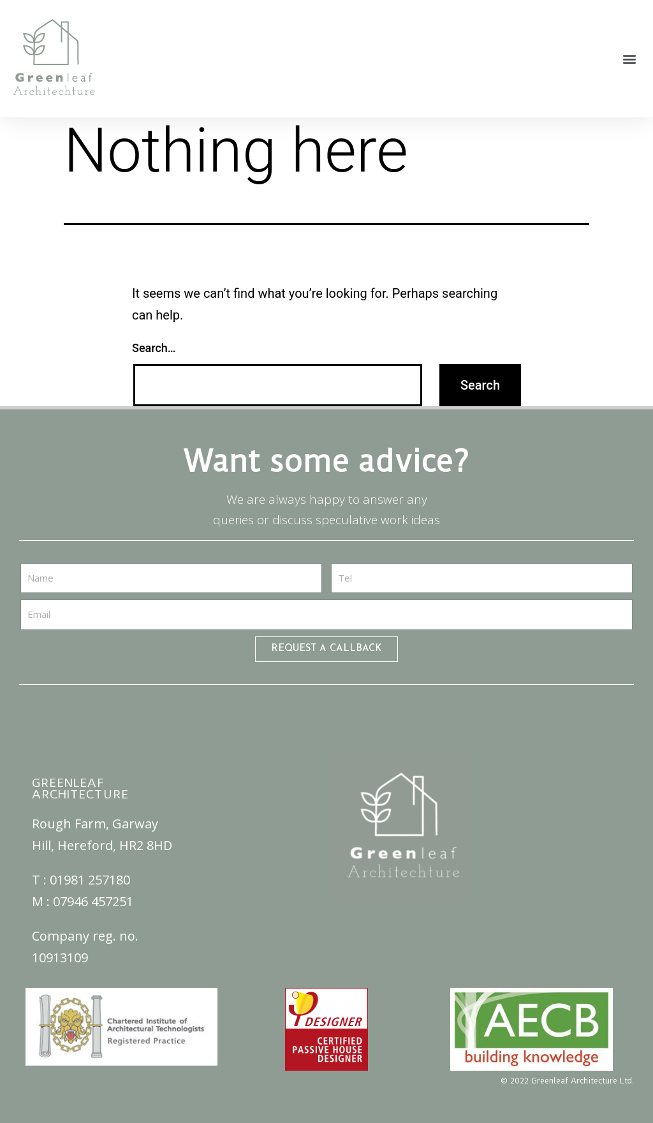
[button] (629, 59)
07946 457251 (93, 901)
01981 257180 (90, 879)
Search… (154, 348)
